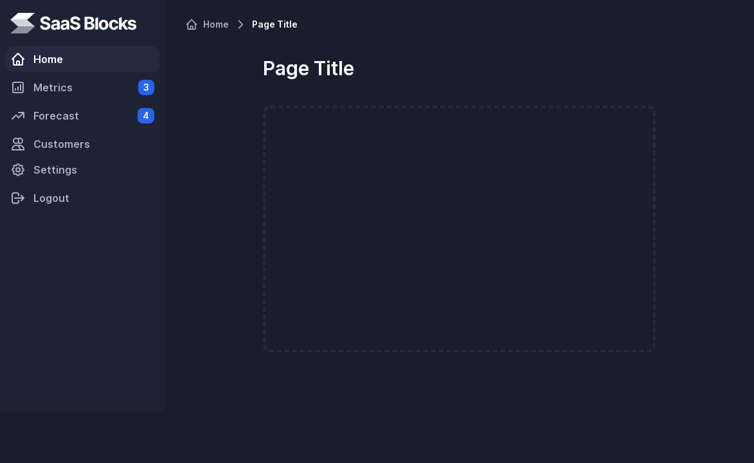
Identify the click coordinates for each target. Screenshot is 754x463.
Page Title (275, 24)
